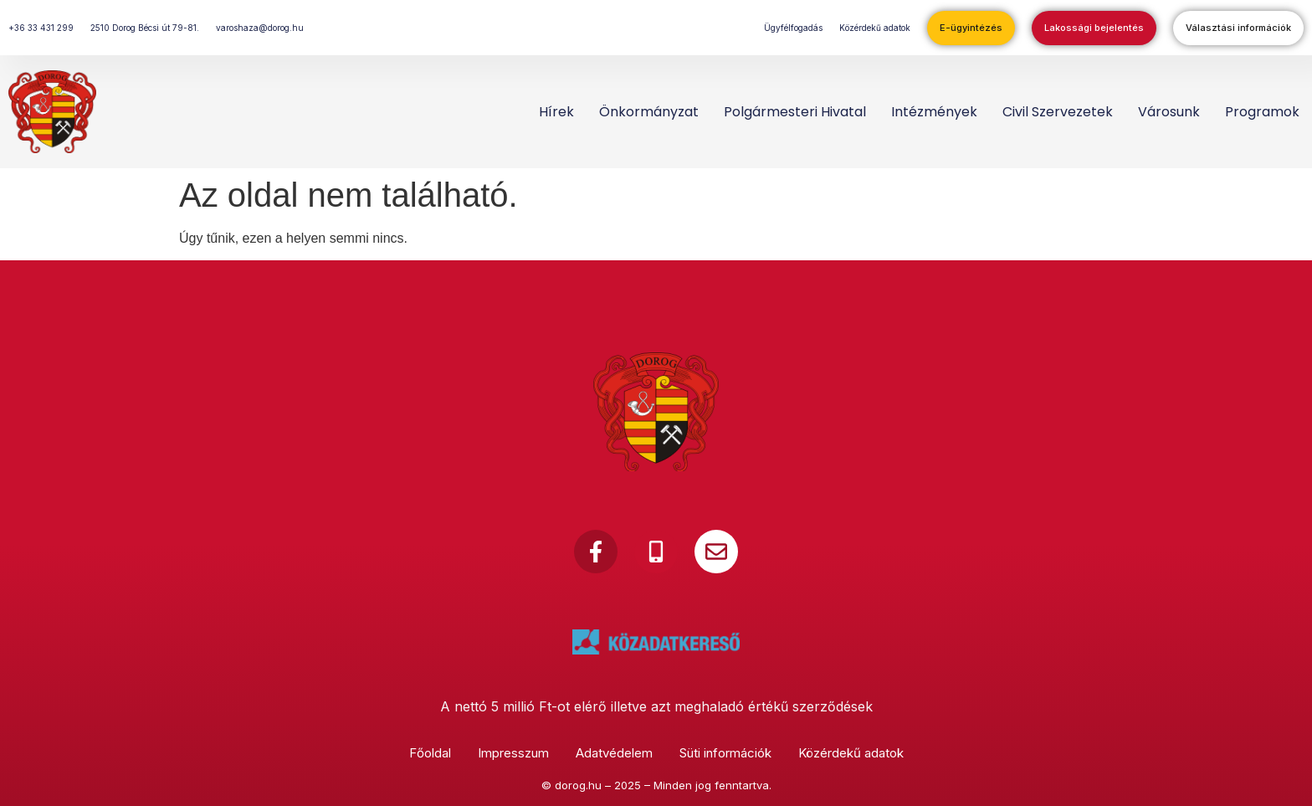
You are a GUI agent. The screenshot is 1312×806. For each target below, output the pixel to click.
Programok (1262, 111)
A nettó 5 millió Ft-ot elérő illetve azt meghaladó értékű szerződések (656, 706)
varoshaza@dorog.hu (260, 28)
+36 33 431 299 (41, 28)
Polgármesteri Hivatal (795, 111)
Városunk (1169, 111)
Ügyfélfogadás (793, 28)
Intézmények (934, 111)
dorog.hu (578, 785)
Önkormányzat (649, 111)
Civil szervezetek (1057, 111)
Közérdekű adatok (874, 28)
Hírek (556, 111)
